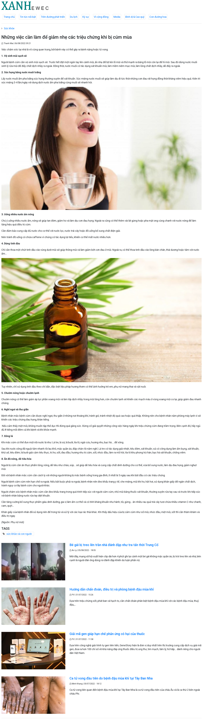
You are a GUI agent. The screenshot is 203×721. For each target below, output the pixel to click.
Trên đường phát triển (53, 16)
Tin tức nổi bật (28, 16)
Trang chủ (9, 16)
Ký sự (85, 16)
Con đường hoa (157, 16)
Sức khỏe (9, 28)
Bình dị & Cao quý (134, 16)
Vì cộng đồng (101, 16)
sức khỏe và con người (19, 533)
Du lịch (73, 16)
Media (117, 16)
